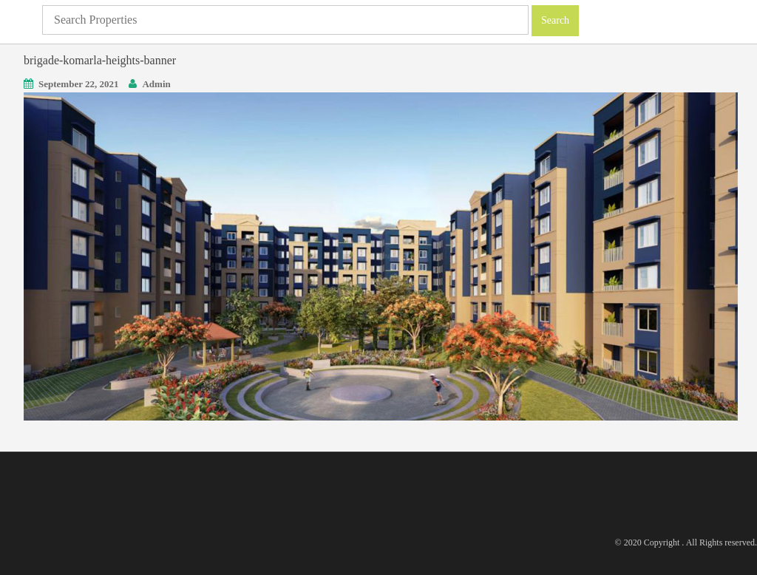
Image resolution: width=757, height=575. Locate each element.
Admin (156, 83)
